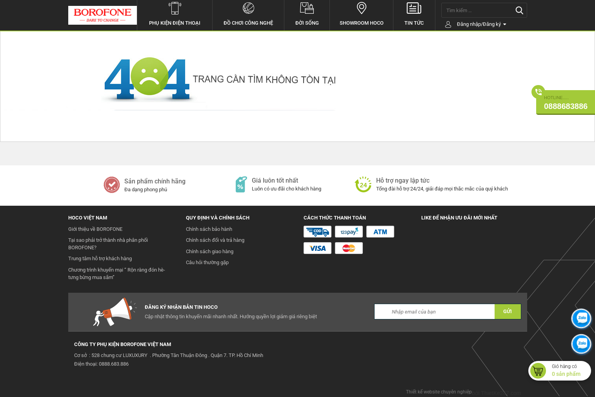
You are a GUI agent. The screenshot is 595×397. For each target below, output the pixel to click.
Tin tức (414, 13)
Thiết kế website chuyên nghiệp (439, 392)
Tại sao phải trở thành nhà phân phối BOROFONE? (108, 243)
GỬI (507, 311)
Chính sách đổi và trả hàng (215, 240)
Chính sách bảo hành (209, 229)
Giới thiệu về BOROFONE (95, 229)
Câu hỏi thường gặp (207, 262)
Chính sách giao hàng (209, 251)
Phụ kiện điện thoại (175, 13)
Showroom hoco (361, 13)
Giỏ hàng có (571, 371)
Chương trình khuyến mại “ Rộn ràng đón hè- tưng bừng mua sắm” (116, 273)
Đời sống (307, 13)
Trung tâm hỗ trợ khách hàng (100, 258)
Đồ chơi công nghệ (248, 13)
